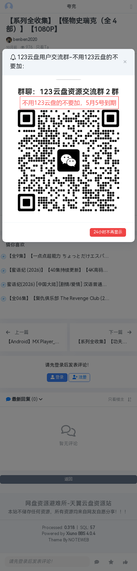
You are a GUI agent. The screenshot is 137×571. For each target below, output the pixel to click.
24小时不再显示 (107, 232)
